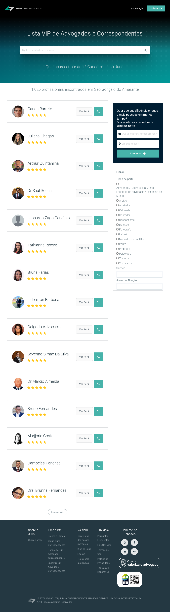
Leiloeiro (124, 234)
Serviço (120, 268)
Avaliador (124, 205)
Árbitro (123, 200)
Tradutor (124, 258)
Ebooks (81, 554)
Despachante (127, 220)
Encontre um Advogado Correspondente (56, 567)
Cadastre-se (156, 8)
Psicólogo (125, 253)
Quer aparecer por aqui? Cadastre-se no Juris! (84, 66)
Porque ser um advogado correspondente (56, 554)
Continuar (138, 154)
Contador (124, 215)
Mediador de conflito (131, 239)
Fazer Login (137, 8)
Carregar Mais (57, 512)
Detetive (124, 224)
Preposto (124, 248)
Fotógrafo (125, 229)
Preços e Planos (56, 536)
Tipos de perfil (124, 179)
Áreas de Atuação (126, 280)
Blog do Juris (84, 549)
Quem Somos (35, 540)
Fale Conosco (104, 545)
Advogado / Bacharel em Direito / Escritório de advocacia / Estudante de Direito (139, 191)
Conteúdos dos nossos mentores (83, 540)
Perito (122, 244)
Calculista (124, 210)
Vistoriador (125, 263)
